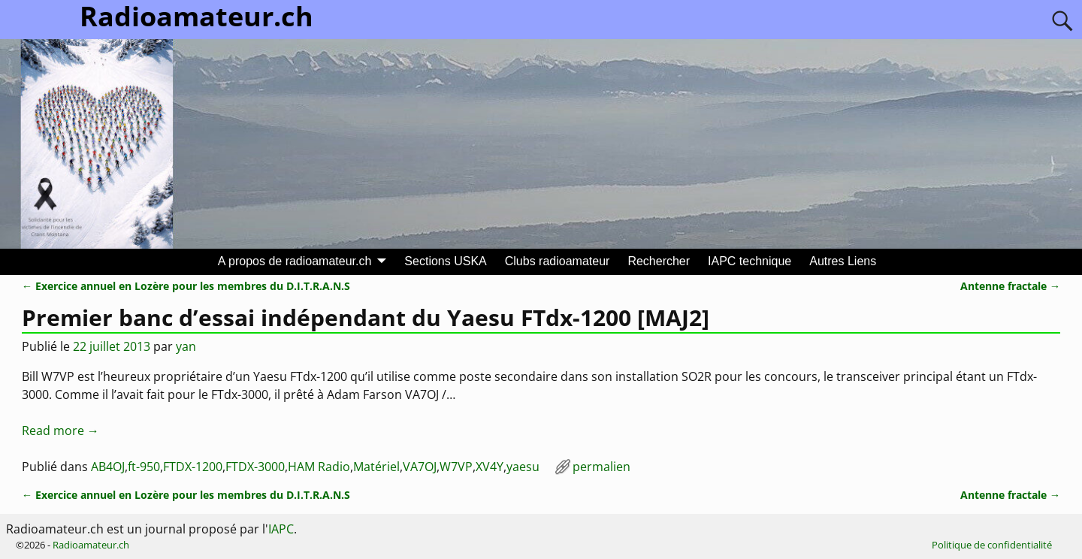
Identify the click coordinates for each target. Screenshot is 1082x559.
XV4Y (489, 466)
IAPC (281, 529)
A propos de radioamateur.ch (295, 261)
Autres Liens (842, 261)
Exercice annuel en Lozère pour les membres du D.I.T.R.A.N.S (186, 286)
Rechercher (658, 261)
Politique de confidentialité (992, 544)
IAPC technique (749, 261)
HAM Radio (319, 466)
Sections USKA (445, 261)
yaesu (522, 466)
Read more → (60, 430)
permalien (601, 466)
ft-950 (144, 466)
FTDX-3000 (255, 466)
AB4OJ (108, 466)
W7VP (456, 466)
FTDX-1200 (192, 466)
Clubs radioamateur (557, 261)
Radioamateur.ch (91, 544)
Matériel (376, 466)
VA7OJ (420, 466)
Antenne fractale (1010, 286)
